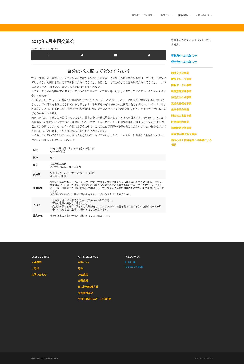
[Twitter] (134, 262)
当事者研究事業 (180, 109)
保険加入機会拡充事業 (184, 134)
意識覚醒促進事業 (181, 103)
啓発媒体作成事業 (181, 97)
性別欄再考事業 (180, 121)
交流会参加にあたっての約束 (94, 299)
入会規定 (83, 274)
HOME (135, 15)
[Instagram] (129, 262)
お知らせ (165, 15)
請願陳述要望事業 (181, 128)
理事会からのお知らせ (184, 61)
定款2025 (83, 262)
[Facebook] (125, 262)
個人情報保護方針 (88, 286)
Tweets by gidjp (134, 266)
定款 (80, 268)
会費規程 (83, 280)
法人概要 (148, 15)
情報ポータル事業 (181, 85)
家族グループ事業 (181, 79)
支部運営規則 (85, 292)
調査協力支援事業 (181, 115)
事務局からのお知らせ (184, 55)
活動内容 (183, 15)
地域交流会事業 (180, 73)
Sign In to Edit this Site (204, 358)
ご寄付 (35, 268)
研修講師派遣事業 (181, 91)
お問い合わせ (202, 15)
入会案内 (36, 262)
